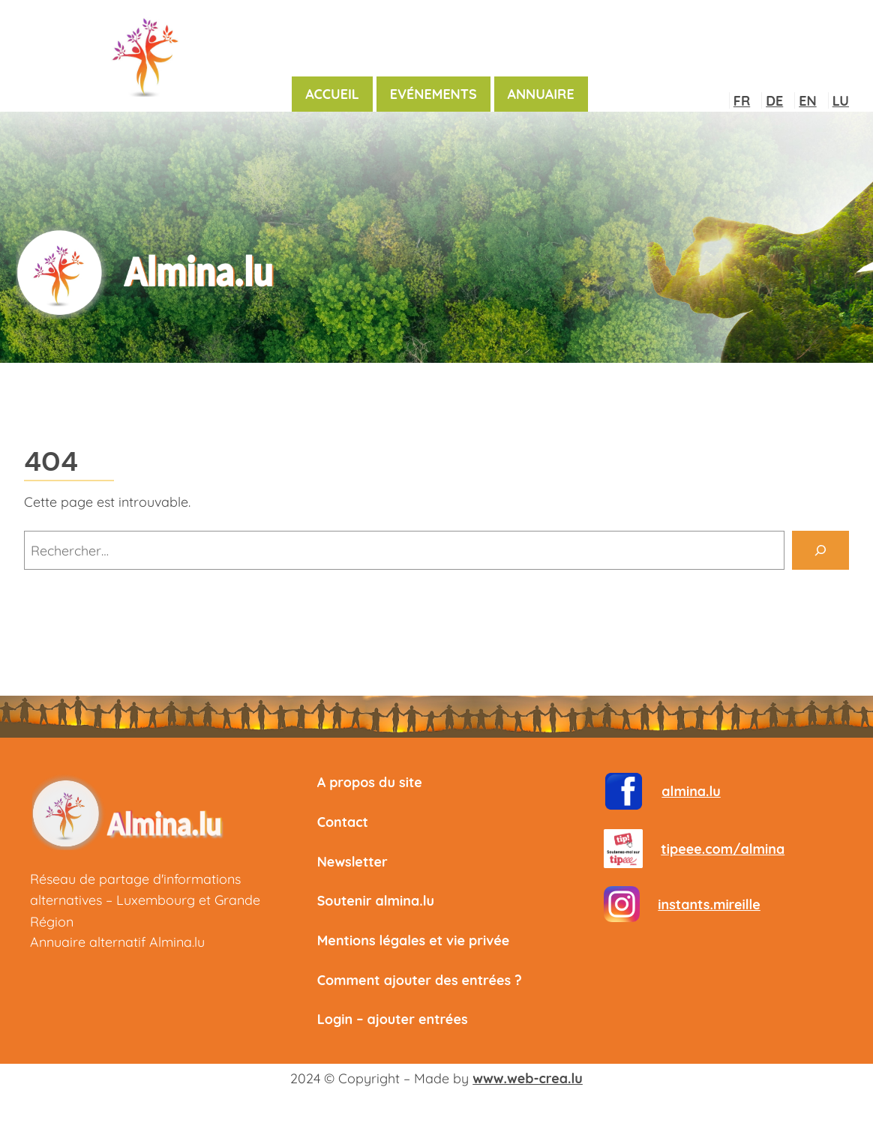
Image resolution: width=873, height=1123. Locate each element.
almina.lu (691, 791)
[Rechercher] (820, 550)
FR (742, 100)
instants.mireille (709, 904)
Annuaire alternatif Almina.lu (117, 941)
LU (840, 100)
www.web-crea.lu (527, 1078)
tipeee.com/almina (722, 848)
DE (774, 100)
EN (807, 100)
